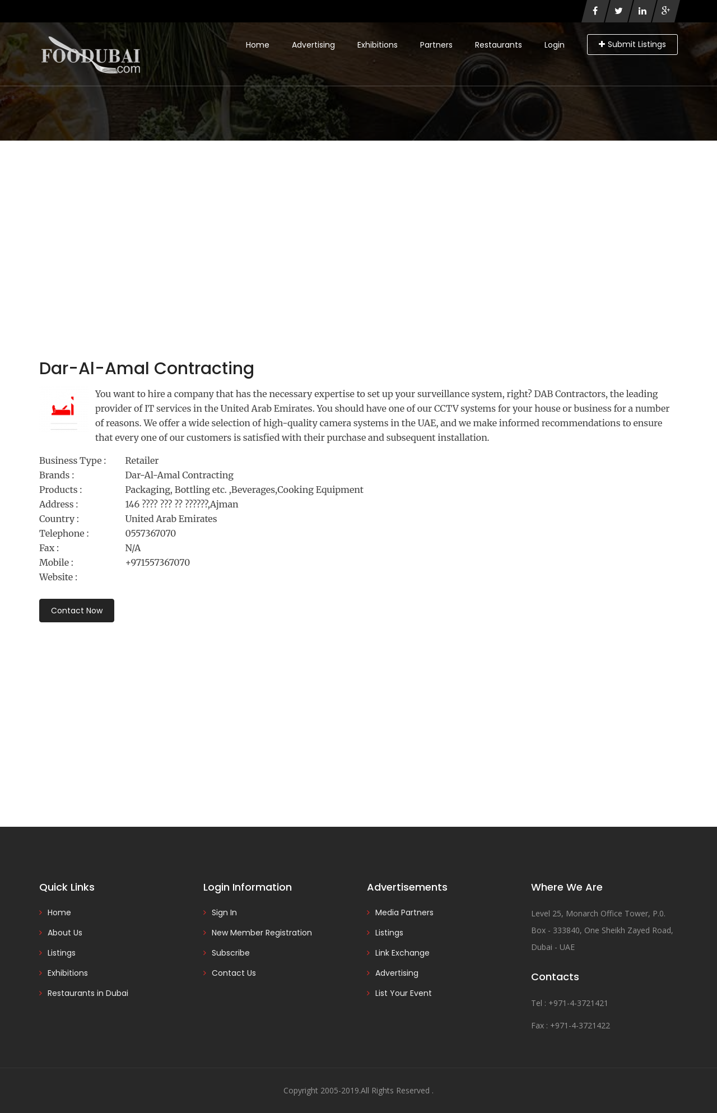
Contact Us (234, 973)
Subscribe (231, 952)
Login (554, 44)
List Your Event (403, 993)
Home (257, 44)
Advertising (313, 44)
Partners (436, 44)
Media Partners (404, 912)
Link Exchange (402, 952)
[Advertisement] (358, 224)
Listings (62, 952)
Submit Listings (632, 44)
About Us (65, 932)
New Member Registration (262, 932)
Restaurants (498, 44)
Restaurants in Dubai (88, 993)
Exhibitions (377, 44)
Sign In (224, 912)
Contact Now (77, 610)
